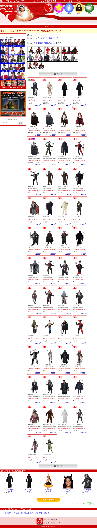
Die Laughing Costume (48, 307)
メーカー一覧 (48, 500)
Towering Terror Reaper (63, 307)
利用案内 (8, 513)
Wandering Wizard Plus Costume (35, 158)
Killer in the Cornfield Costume (34, 307)
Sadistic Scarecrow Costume (49, 337)
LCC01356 (31, 276)
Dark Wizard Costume (78, 307)
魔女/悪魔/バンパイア (49, 103)
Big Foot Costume (47, 188)
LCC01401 (61, 276)
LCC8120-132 (32, 454)
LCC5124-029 (47, 394)
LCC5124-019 (32, 394)
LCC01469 (76, 305)
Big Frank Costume (77, 218)
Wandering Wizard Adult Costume (35, 128)
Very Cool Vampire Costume (34, 218)
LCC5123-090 (77, 365)
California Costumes (30, 31)
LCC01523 (31, 335)
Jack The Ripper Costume (48, 247)
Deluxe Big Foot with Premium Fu (50, 426)
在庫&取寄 (38, 43)
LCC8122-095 (47, 454)
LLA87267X (48, 489)
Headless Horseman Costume (64, 158)
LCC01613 (76, 335)
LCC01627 (31, 365)
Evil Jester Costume (77, 158)
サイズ (16, 513)
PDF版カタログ (27, 513)
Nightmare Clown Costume (34, 456)
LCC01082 (61, 216)
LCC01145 (76, 246)
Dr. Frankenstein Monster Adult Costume (67, 396)
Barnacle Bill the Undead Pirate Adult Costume (53, 396)
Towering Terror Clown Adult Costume (81, 366)
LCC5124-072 (32, 424)
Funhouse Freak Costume (48, 456)
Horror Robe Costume (78, 247)
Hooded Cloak (61, 128)
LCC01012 (46, 186)
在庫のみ (48, 43)
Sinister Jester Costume (48, 277)
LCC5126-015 (62, 97)
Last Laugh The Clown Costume (65, 247)
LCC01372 (46, 276)
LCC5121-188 (47, 365)
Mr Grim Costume (32, 247)
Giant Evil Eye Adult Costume (64, 99)
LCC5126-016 (77, 97)
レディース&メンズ (49, 38)
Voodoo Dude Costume (63, 277)
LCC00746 (76, 157)
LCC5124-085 (62, 424)
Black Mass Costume (77, 277)
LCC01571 (46, 335)
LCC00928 (31, 186)
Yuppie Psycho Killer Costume (49, 366)
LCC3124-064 (87, 489)
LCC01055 (76, 186)
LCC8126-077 (32, 157)
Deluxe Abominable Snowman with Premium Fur (68, 426)
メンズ (30, 103)
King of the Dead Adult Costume (35, 396)
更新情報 (38, 513)
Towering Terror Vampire (33, 99)
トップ (4, 31)
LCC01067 (31, 216)
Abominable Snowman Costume (65, 218)
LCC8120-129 (77, 424)
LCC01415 (31, 305)
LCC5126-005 (47, 97)
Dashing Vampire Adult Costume (80, 396)
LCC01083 (76, 216)
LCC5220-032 (62, 127)
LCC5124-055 (77, 394)
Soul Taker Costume (32, 277)
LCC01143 (61, 246)
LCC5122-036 (62, 365)
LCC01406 (76, 276)
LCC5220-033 (77, 127)
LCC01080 (46, 216)
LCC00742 (61, 157)
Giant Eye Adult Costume (78, 99)
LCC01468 (61, 305)
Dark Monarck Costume (63, 337)
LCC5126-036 (32, 127)
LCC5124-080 (47, 424)
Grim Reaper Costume (78, 188)
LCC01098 (31, 246)
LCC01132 (46, 246)
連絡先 (46, 513)
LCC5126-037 (47, 127)
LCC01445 (31, 97)
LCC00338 (46, 157)
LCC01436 (46, 305)
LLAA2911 (68, 489)
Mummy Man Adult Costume (49, 99)
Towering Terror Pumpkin (33, 337)
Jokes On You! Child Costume (49, 158)
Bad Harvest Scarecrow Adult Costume (36, 426)
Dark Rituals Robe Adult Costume (65, 366)
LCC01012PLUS (63, 186)
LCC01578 (61, 335)
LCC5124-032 (62, 394)
